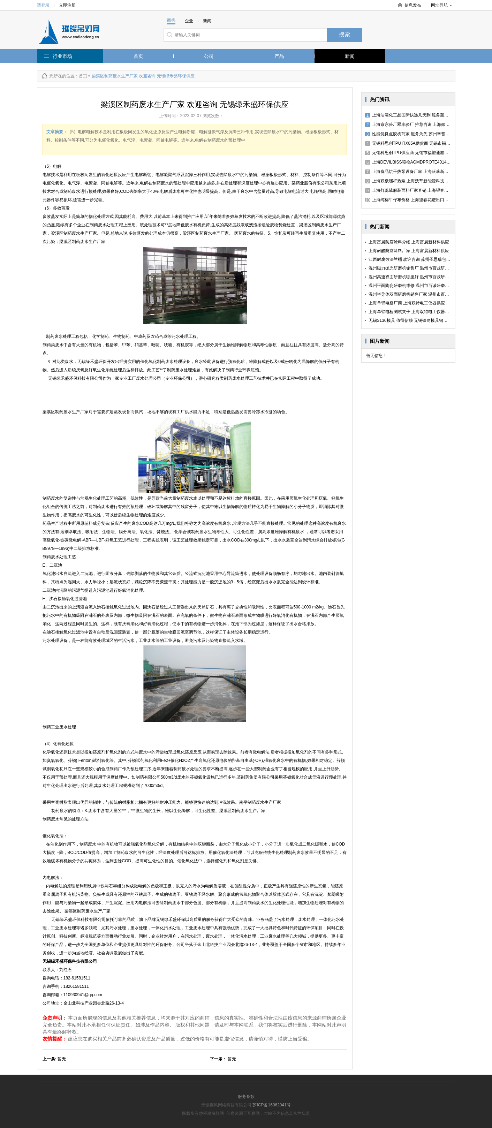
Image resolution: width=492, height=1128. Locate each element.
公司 (209, 56)
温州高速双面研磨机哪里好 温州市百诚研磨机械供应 (417, 276)
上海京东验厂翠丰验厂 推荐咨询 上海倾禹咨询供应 (416, 124)
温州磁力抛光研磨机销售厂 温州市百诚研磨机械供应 (417, 268)
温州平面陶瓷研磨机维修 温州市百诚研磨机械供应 (415, 285)
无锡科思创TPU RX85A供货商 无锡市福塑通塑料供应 (418, 143)
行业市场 (62, 56)
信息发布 (412, 5)
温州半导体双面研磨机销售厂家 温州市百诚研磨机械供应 (421, 294)
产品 (279, 56)
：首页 (81, 76)
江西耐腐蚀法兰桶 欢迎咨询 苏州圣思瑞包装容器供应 (418, 259)
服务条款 (246, 1096)
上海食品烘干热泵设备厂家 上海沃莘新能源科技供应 (417, 171)
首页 (138, 56)
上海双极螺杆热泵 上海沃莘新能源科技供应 (409, 181)
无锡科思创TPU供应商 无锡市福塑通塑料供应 (411, 152)
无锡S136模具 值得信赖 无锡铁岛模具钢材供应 (412, 320)
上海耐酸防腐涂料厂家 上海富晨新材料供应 (409, 250)
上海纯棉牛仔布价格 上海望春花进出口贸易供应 (413, 199)
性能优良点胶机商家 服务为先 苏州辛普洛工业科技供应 (420, 133)
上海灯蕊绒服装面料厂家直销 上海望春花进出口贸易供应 (421, 190)
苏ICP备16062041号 (271, 1105)
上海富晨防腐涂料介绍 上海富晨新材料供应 (409, 242)
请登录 (43, 5)
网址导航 (441, 5)
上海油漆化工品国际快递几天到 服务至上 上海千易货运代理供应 (428, 115)
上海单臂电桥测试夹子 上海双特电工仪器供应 (411, 311)
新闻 (350, 56)
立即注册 (67, 5)
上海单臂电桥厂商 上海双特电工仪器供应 (407, 303)
